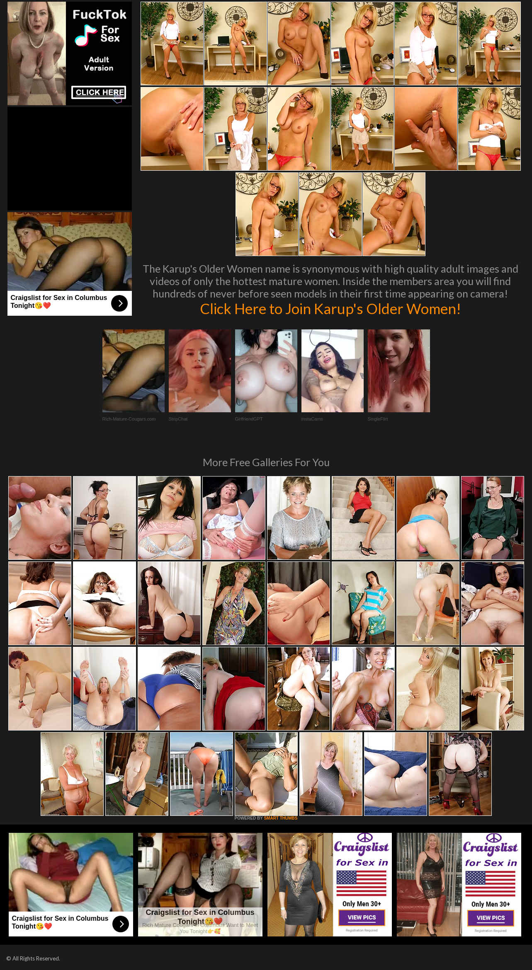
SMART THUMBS (280, 818)
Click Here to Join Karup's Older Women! (330, 308)
